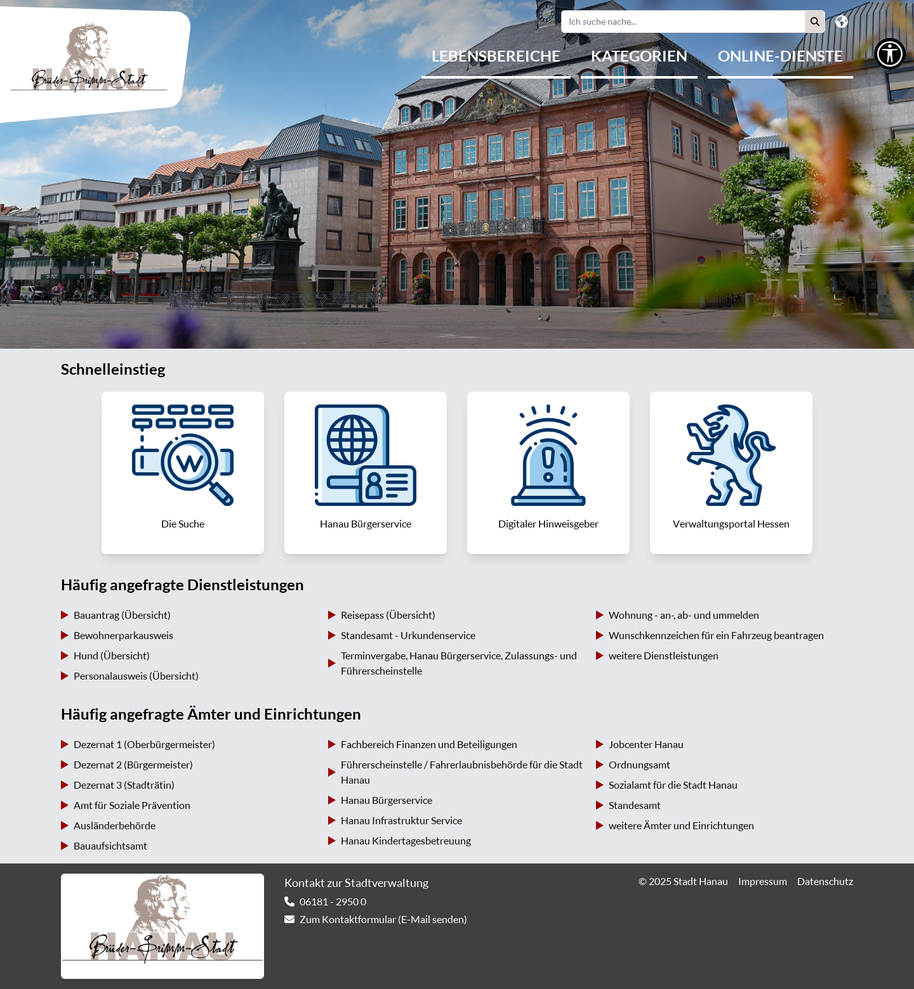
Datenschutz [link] (825, 881)
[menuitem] (496, 57)
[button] (815, 21)
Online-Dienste (780, 55)
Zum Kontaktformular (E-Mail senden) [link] (383, 919)
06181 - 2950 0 (333, 901)
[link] (183, 473)
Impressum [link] (762, 881)
